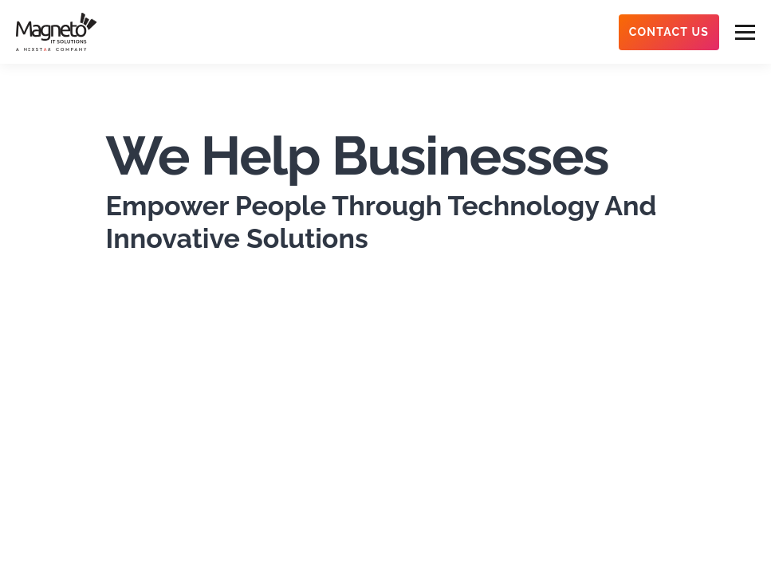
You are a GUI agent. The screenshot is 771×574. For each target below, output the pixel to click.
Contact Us (669, 32)
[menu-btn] (745, 32)
